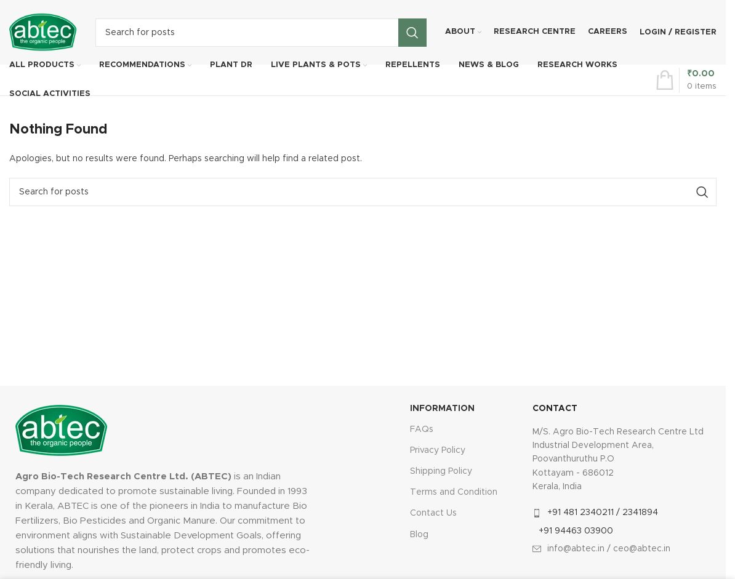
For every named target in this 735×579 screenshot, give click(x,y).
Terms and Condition (453, 492)
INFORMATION (442, 408)
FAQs (421, 429)
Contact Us (433, 513)
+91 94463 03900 (576, 531)
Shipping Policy (441, 471)
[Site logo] (43, 32)
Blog (419, 534)
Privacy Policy (437, 450)
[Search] (261, 32)
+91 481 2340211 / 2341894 (602, 512)
